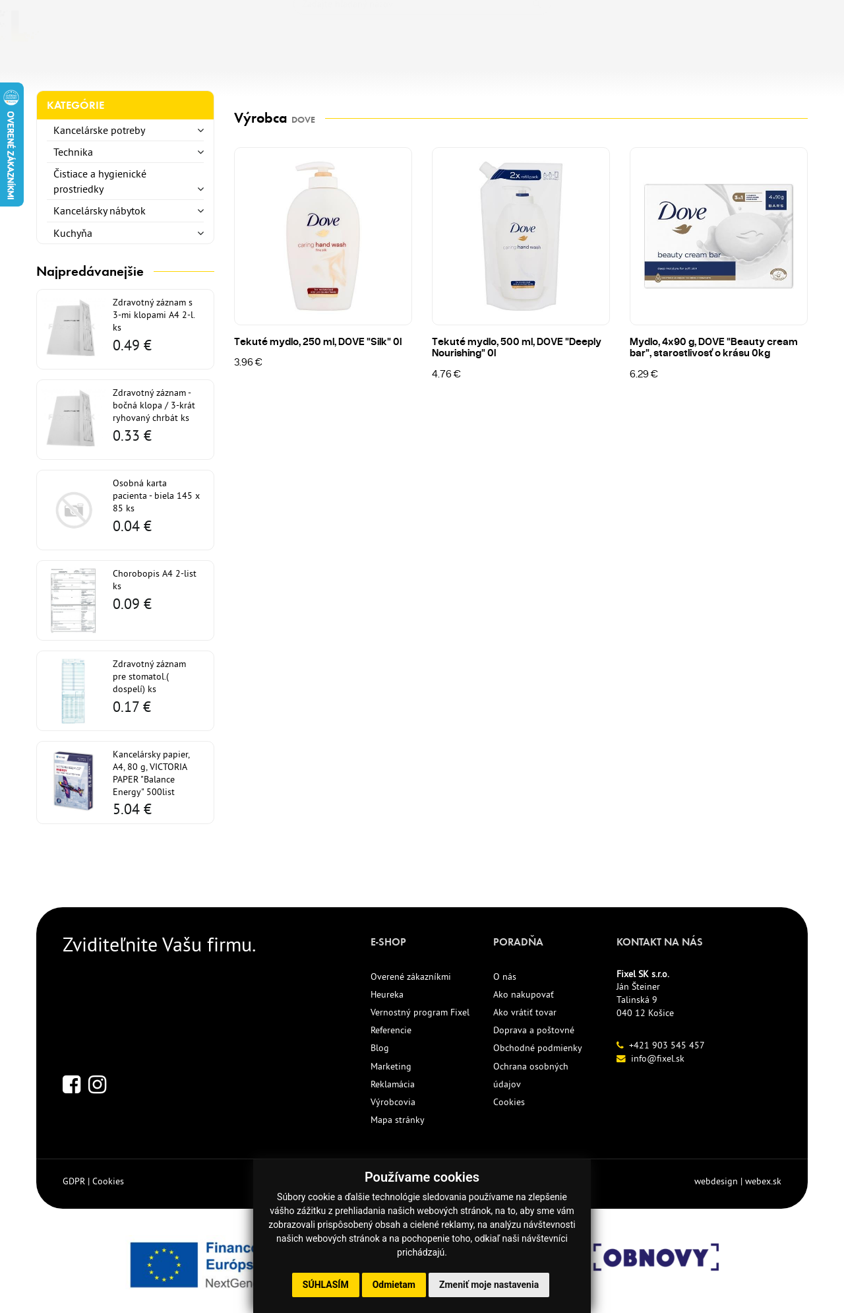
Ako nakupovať (523, 994)
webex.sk (763, 1181)
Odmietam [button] (394, 1284)
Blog (380, 1048)
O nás (504, 976)
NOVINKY (282, 66)
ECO (339, 66)
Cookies (509, 1102)
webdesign (716, 1181)
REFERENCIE (457, 66)
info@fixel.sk (657, 1058)
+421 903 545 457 (667, 1045)
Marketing (391, 1066)
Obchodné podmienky (537, 1048)
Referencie (391, 1030)
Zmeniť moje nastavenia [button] (489, 1284)
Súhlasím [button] (326, 1284)
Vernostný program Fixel (420, 1012)
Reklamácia (393, 1084)
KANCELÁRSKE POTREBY (103, 66)
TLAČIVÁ (213, 66)
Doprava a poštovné (533, 1030)
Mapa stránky (398, 1120)
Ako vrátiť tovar (525, 1012)
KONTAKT (536, 66)
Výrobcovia (393, 1102)
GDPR (74, 1181)
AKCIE (387, 66)
